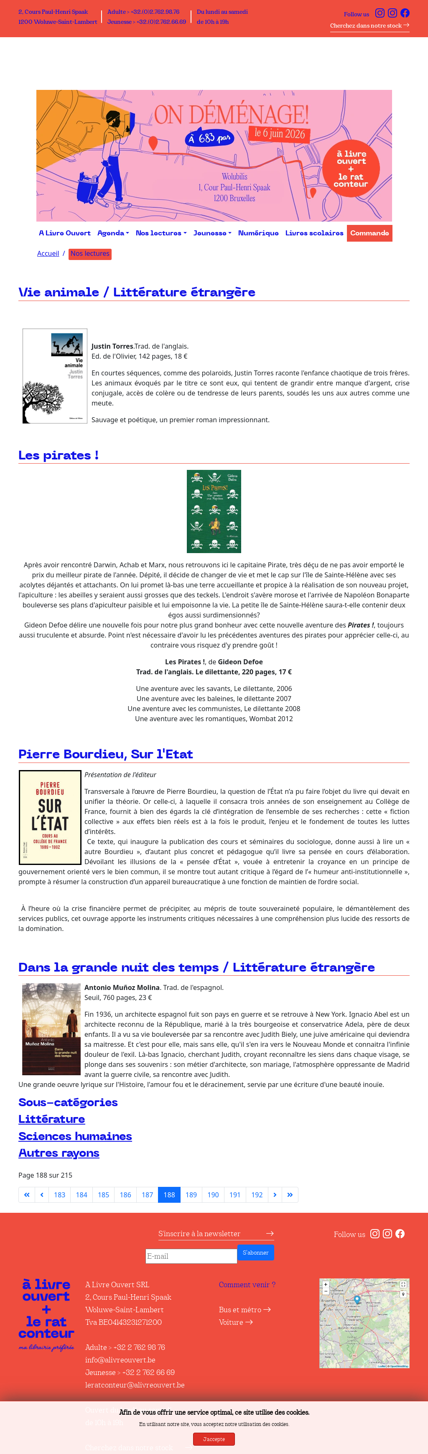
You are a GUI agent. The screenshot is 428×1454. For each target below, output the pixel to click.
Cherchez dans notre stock (370, 25)
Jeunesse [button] (210, 233)
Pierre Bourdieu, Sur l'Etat (105, 755)
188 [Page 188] (169, 1194)
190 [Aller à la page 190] (213, 1194)
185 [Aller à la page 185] (103, 1194)
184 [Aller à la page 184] (81, 1194)
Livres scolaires (314, 233)
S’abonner (256, 1252)
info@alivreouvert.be (120, 1360)
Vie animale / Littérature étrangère (137, 293)
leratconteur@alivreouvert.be (135, 1385)
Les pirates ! (58, 456)
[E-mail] (191, 1256)
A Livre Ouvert (65, 233)
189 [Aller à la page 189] (191, 1194)
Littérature (51, 1119)
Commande (369, 233)
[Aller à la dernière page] (290, 1195)
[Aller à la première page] (26, 1195)
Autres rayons (58, 1153)
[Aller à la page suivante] (275, 1195)
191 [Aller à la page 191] (235, 1194)
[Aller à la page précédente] (42, 1195)
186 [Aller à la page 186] (125, 1194)
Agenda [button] (110, 233)
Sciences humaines (75, 1136)
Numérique (258, 233)
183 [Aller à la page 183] (59, 1194)
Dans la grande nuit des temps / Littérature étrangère (196, 968)
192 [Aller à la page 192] (256, 1194)
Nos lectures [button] (158, 233)
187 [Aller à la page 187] (147, 1194)
